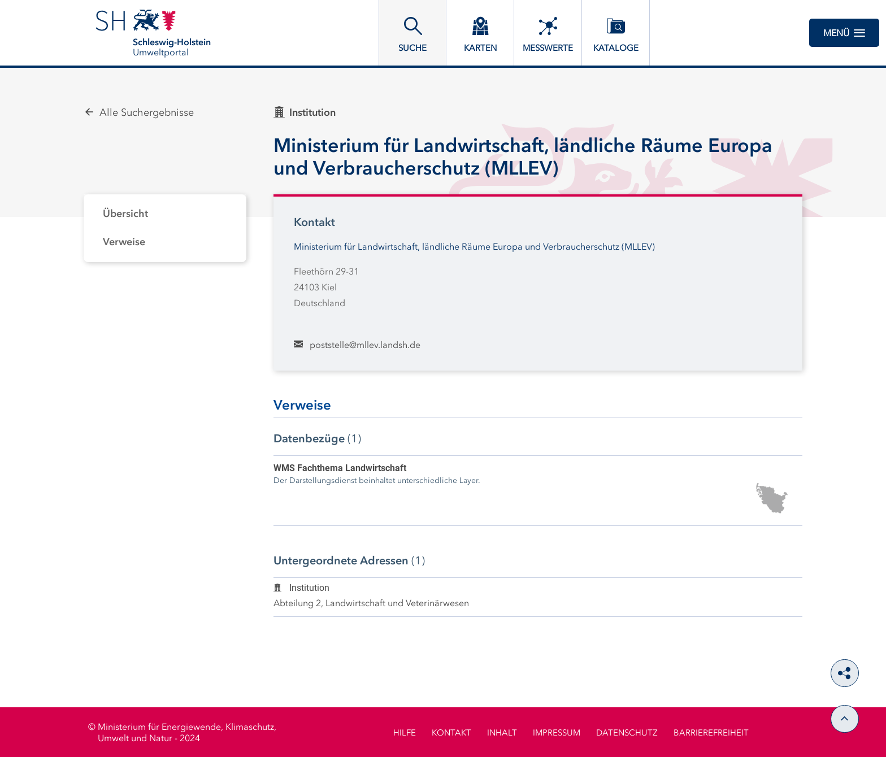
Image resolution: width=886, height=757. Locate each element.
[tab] (165, 214)
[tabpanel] (165, 228)
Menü (844, 32)
